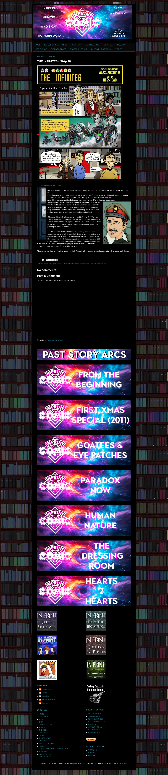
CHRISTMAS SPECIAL (47, 757)
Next (54, 185)
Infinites (68, 263)
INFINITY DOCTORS (46, 743)
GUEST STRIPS (45, 754)
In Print (63, 263)
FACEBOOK (92, 750)
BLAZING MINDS (94, 732)
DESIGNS (121, 45)
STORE (41, 735)
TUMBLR (91, 753)
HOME (38, 45)
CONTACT (76, 45)
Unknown (45, 703)
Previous (48, 185)
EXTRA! (42, 741)
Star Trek (97, 263)
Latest (59, 185)
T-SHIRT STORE (45, 738)
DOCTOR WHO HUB (95, 719)
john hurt (82, 263)
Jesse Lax (45, 696)
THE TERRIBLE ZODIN (96, 722)
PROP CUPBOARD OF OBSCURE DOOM (54, 749)
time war (103, 263)
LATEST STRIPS (51, 45)
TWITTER (91, 755)
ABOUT (65, 45)
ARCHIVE (42, 727)
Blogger (124, 763)
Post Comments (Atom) (55, 340)
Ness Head (89, 263)
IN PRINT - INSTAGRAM (101, 49)
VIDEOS (118, 49)
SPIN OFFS (43, 752)
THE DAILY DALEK (95, 730)
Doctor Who (56, 263)
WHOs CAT (109, 45)
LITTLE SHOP (41, 49)
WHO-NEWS (92, 724)
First (43, 185)
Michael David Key (48, 699)
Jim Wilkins (75, 263)
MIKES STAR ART (94, 714)
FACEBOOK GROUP (78, 49)
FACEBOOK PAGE (58, 49)
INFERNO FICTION (95, 727)
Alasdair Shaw (47, 263)
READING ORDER (92, 45)
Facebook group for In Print (85, 232)
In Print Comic (47, 689)
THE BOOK (43, 730)
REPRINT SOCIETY (95, 716)
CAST (41, 722)
